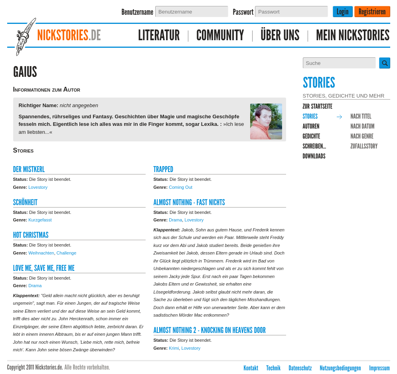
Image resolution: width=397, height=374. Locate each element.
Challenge (67, 253)
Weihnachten (41, 253)
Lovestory (37, 187)
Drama (34, 285)
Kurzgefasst (39, 219)
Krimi (174, 348)
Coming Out (180, 187)
